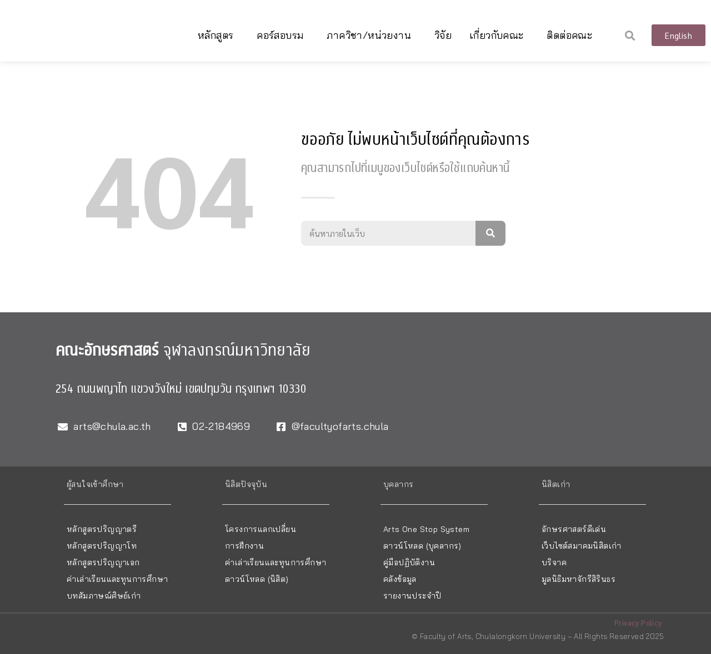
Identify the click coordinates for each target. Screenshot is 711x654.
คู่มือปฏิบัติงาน (409, 562)
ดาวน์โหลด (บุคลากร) (422, 546)
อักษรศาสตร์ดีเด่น (574, 529)
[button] (630, 35)
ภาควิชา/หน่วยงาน (372, 35)
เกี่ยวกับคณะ (499, 35)
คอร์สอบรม (283, 35)
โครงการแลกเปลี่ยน (260, 529)
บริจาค (554, 562)
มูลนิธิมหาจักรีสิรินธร (578, 579)
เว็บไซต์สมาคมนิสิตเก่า (582, 546)
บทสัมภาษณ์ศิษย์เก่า (104, 596)
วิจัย (443, 35)
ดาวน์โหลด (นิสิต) (257, 579)
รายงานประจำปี (412, 596)
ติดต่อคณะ (572, 35)
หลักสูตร (218, 35)
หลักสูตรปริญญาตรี (102, 529)
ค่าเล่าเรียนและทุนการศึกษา (117, 579)
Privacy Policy (638, 622)
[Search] (490, 233)
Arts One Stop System (426, 529)
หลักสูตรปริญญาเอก (103, 562)
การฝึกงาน (244, 546)
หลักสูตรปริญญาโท (102, 546)
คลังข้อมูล (400, 579)
